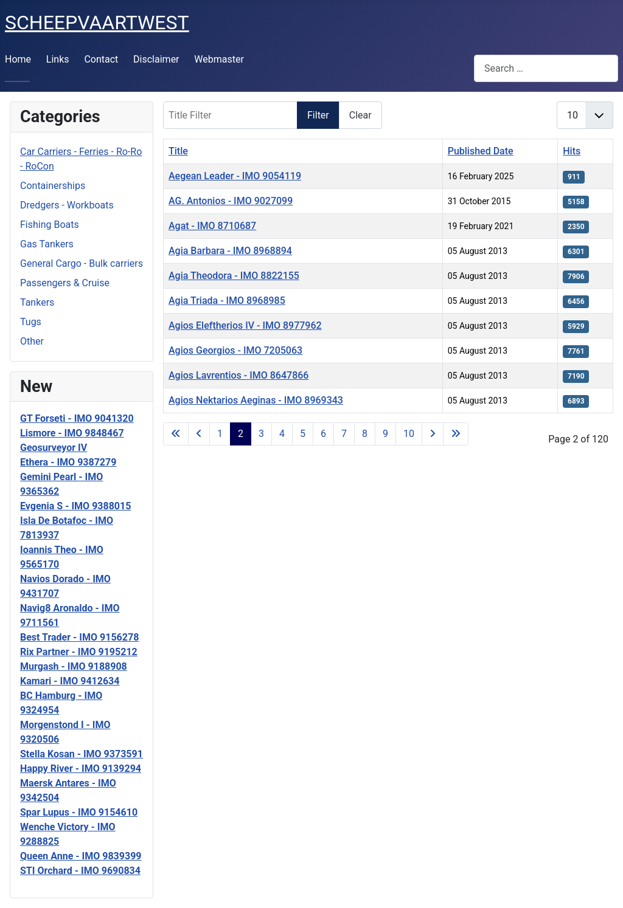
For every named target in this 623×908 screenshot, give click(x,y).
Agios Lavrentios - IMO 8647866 (238, 375)
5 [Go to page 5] (302, 433)
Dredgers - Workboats (67, 205)
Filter (318, 115)
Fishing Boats (49, 224)
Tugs (30, 322)
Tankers (37, 302)
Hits (571, 151)
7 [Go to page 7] (344, 433)
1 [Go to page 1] (220, 433)
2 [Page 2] (240, 433)
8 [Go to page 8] (364, 433)
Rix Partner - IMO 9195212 (78, 652)
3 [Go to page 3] (261, 433)
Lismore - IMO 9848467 (72, 433)
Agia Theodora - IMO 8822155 (234, 275)
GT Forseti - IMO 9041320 (77, 418)
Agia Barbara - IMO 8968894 (230, 250)
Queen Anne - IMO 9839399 (81, 856)
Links (57, 59)
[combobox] (546, 68)
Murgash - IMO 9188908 (73, 666)
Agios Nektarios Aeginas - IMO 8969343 (256, 400)
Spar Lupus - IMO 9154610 (78, 812)
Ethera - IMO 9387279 (68, 462)
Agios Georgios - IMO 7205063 (235, 350)
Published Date (480, 151)
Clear (360, 115)
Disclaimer (156, 59)
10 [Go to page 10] (408, 433)
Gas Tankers (47, 244)
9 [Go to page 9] (385, 433)
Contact (101, 59)
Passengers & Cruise (65, 283)
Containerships (52, 185)
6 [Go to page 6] (323, 433)
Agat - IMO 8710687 (212, 226)
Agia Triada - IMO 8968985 (227, 300)
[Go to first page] (176, 433)
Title (178, 151)
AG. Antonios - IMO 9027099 (231, 201)
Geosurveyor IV (53, 447)
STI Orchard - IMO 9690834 (80, 870)
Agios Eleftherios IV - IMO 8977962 (245, 325)
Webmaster (219, 59)
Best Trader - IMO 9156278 (79, 637)
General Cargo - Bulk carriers (81, 263)
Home (18, 59)
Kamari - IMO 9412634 (69, 681)
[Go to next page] (433, 433)
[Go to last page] (455, 433)
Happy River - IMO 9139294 (80, 768)
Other (32, 341)
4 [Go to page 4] (282, 433)
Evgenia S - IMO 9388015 (75, 506)
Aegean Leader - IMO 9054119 (235, 176)
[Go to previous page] (199, 433)
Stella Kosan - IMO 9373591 (81, 754)
